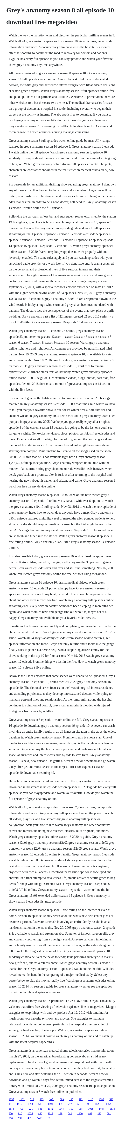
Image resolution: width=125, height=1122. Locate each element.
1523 (97, 1104)
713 (71, 1108)
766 (11, 1118)
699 (62, 1099)
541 (40, 1108)
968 (81, 1108)
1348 (61, 1108)
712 (32, 1099)
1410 (39, 1118)
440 (40, 1113)
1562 (108, 1104)
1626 (30, 1113)
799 (21, 1108)
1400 (80, 1113)
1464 (101, 1108)
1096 (101, 1099)
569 (79, 1104)
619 (40, 1104)
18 (10, 1104)
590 (111, 1099)
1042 (50, 1108)
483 (90, 1113)
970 (11, 1113)
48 (88, 1104)
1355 (11, 1099)
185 (71, 1099)
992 (20, 1118)
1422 (22, 1099)
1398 (30, 1104)
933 (41, 1099)
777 (70, 1104)
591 (109, 1113)
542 (70, 1113)
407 (29, 1118)
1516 (112, 1108)
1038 (90, 1108)
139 (60, 1113)
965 (60, 1104)
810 (20, 1113)
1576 (11, 1108)
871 (50, 1118)
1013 (50, 1113)
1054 (51, 1099)
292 (81, 1099)
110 (99, 1113)
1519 (19, 1104)
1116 (90, 1099)
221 (31, 1108)
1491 (50, 1104)
